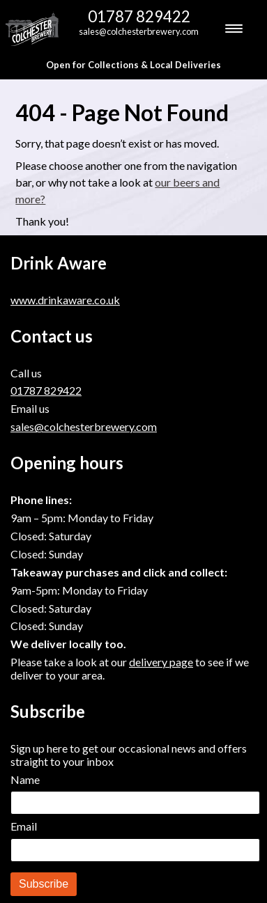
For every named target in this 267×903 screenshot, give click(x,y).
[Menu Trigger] (233, 28)
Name (25, 779)
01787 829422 (139, 16)
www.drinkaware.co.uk (65, 299)
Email (23, 826)
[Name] (135, 803)
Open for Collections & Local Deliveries (133, 64)
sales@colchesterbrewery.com (139, 31)
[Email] (135, 850)
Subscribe (43, 884)
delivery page (161, 661)
